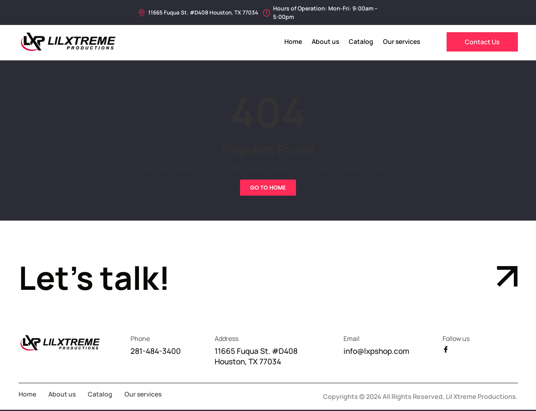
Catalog (359, 41)
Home (290, 41)
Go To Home (268, 188)
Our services (400, 41)
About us (323, 41)
